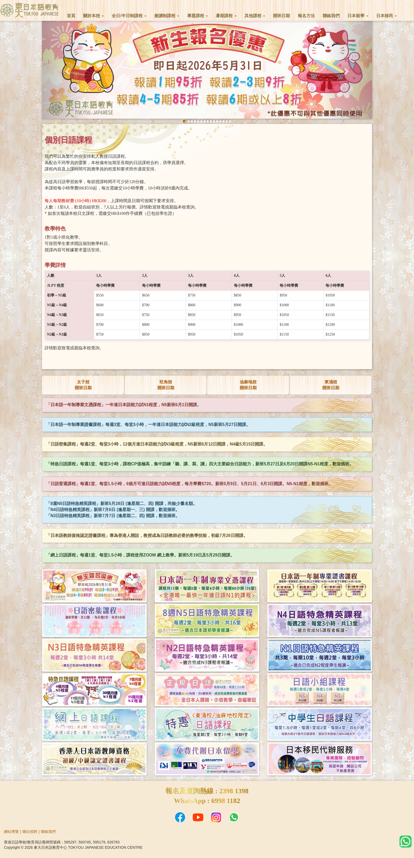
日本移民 (386, 15)
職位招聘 (29, 831)
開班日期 (281, 15)
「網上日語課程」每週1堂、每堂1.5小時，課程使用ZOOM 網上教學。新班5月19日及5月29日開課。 (140, 555)
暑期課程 (226, 15)
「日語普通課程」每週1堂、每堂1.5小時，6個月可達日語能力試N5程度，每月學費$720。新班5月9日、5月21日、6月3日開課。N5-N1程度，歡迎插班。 (189, 483)
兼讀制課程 (166, 15)
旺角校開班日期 (165, 385)
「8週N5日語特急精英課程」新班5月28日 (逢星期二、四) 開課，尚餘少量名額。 (121, 503)
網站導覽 (11, 831)
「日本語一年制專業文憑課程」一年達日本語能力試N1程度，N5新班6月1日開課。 (123, 404)
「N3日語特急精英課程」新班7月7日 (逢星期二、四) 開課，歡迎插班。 (113, 515)
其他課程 (254, 15)
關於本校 (93, 15)
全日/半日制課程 (129, 15)
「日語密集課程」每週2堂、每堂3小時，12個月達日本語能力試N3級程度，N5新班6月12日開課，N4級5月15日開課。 (156, 444)
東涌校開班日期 (330, 385)
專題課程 (197, 15)
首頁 (71, 15)
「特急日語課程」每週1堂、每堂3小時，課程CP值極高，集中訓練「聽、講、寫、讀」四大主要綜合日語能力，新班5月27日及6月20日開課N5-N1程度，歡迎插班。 (200, 464)
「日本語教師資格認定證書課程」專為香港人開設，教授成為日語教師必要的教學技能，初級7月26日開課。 (147, 535)
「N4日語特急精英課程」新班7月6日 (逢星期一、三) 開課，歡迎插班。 (113, 509)
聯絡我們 (331, 15)
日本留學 (357, 15)
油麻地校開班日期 (248, 385)
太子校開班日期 (83, 385)
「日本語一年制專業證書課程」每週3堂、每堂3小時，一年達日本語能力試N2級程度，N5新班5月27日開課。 (148, 424)
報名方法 (306, 15)
